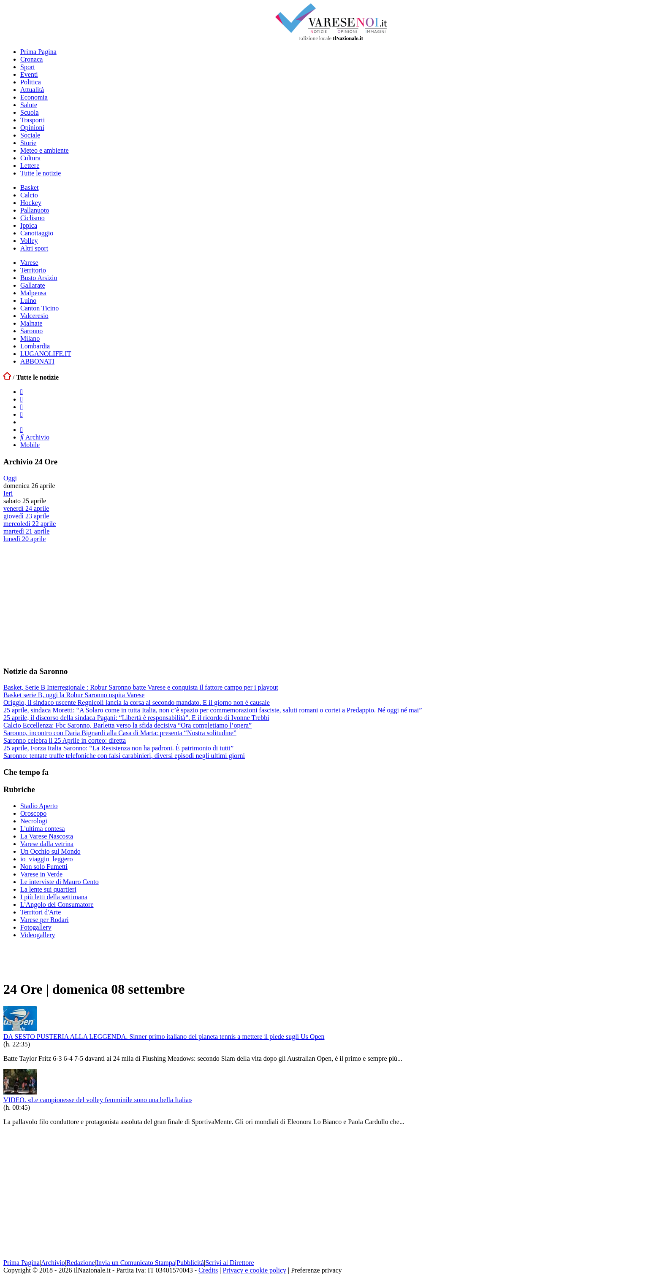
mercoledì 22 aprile (29, 523)
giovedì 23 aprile (26, 516)
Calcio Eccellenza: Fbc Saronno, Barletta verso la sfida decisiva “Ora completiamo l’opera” (127, 725)
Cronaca (31, 59)
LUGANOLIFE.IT (45, 353)
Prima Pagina (38, 51)
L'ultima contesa (42, 828)
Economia (34, 97)
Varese (29, 262)
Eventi (29, 74)
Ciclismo (32, 217)
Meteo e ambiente (44, 150)
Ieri (8, 493)
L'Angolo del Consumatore (57, 904)
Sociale (30, 135)
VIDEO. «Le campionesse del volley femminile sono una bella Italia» (97, 1099)
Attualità (32, 89)
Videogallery (37, 934)
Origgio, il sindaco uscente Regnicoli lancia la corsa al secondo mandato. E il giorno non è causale (136, 702)
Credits (208, 1270)
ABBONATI (37, 361)
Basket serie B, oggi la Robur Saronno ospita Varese (73, 694)
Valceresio (34, 315)
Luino (28, 300)
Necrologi (33, 821)
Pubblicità (190, 1262)
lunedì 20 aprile (24, 538)
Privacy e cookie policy (254, 1270)
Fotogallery (36, 927)
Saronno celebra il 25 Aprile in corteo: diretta (64, 740)
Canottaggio (36, 233)
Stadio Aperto (38, 805)
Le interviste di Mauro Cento (59, 881)
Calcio (29, 195)
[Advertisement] (66, 604)
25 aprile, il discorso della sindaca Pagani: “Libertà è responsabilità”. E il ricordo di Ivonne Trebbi (136, 717)
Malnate (31, 323)
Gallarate (32, 285)
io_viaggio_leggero (46, 859)
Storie (28, 142)
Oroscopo (33, 813)
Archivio (34, 437)
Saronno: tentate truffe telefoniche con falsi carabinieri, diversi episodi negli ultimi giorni (124, 755)
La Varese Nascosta (46, 836)
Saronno (31, 330)
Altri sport (34, 248)
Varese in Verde (41, 874)
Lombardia (35, 346)
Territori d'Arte (40, 912)
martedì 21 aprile (26, 531)
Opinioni (32, 127)
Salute (28, 104)
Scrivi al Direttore (229, 1262)
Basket (29, 187)
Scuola (29, 112)
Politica (30, 82)
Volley (29, 240)
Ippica (28, 225)
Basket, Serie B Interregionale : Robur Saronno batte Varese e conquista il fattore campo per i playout (140, 687)
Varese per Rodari (44, 919)
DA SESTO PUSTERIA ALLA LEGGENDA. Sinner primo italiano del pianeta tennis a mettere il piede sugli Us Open (164, 1036)
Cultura (30, 158)
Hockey (30, 202)
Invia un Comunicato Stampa (135, 1262)
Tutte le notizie (40, 173)
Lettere (29, 165)
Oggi (10, 478)
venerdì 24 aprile (26, 508)
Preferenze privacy (316, 1270)
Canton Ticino (39, 308)
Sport (27, 66)
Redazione (80, 1262)
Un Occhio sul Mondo (50, 851)
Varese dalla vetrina (46, 843)
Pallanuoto (34, 210)
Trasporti (32, 120)
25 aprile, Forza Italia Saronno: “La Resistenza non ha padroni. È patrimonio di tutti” (118, 748)
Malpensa (33, 293)
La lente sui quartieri (48, 889)
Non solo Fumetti (44, 866)
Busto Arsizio (38, 277)
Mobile (30, 444)
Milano (30, 338)
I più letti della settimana (53, 897)
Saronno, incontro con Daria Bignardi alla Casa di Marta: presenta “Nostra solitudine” (119, 732)
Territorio (33, 270)
